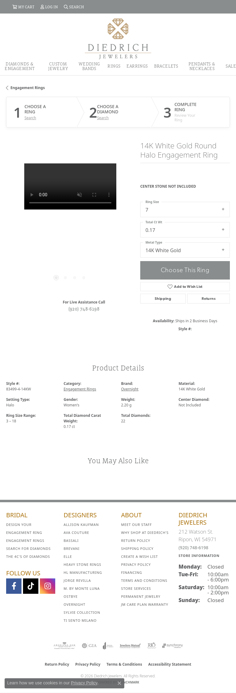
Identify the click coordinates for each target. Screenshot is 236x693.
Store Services (136, 588)
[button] (23, 7)
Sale (231, 66)
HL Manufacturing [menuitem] (83, 572)
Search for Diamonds (28, 548)
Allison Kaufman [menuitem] (81, 524)
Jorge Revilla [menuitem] (77, 580)
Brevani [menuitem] (71, 548)
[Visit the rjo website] (151, 645)
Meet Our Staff (136, 524)
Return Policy (135, 540)
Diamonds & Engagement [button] (19, 66)
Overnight (130, 389)
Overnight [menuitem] (74, 604)
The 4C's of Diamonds (28, 556)
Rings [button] (113, 66)
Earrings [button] (137, 66)
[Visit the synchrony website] (172, 645)
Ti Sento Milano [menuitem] (80, 620)
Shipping (163, 298)
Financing (131, 572)
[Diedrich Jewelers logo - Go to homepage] (118, 38)
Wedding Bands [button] (89, 66)
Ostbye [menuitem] (71, 596)
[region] (70, 227)
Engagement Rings (27, 87)
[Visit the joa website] (108, 645)
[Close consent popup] (119, 683)
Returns (208, 298)
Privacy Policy (136, 564)
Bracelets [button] (166, 66)
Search (30, 118)
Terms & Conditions (124, 664)
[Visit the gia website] (89, 645)
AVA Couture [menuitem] (76, 532)
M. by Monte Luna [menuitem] (82, 588)
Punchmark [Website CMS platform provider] (129, 682)
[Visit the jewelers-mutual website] (130, 645)
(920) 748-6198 (84, 308)
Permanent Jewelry (141, 596)
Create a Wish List (139, 556)
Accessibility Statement (169, 664)
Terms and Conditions (144, 580)
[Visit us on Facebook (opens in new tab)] (13, 586)
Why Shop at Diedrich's (145, 532)
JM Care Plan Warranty (144, 604)
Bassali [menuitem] (71, 540)
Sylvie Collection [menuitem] (82, 612)
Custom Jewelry (58, 66)
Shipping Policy (137, 548)
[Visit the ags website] (64, 645)
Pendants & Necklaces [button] (201, 66)
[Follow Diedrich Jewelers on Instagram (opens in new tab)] (47, 586)
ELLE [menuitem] (68, 556)
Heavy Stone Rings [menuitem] (82, 564)
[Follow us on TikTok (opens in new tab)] (30, 586)
